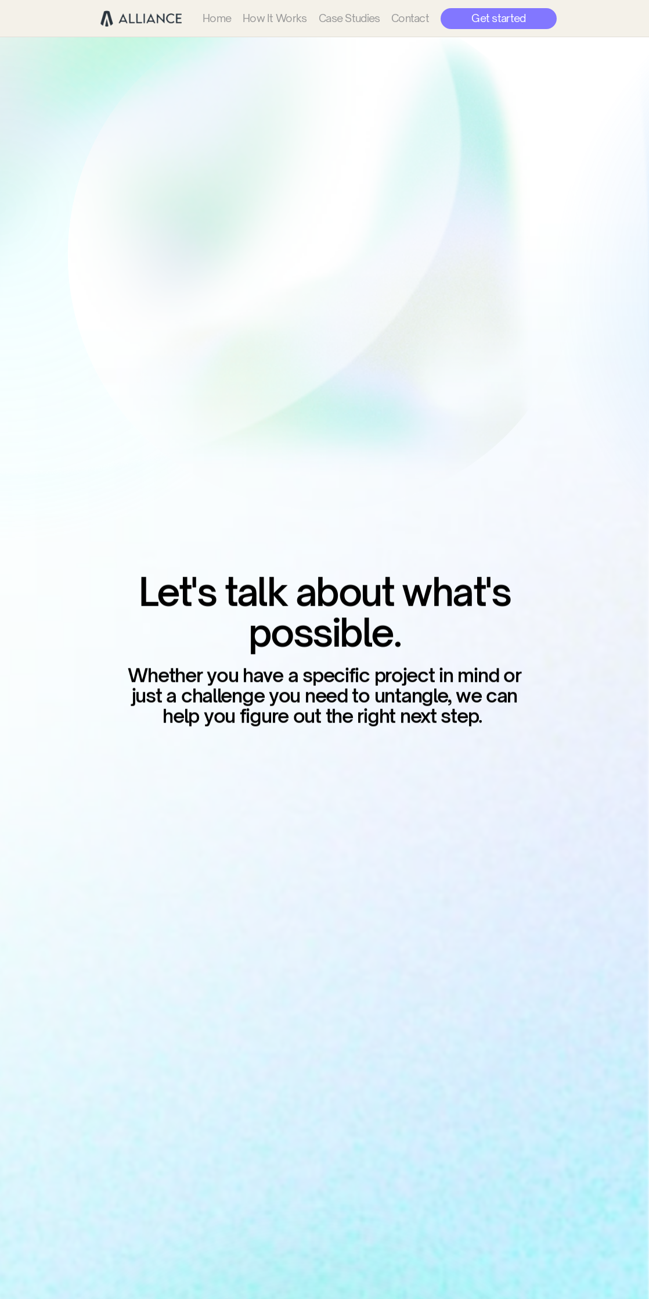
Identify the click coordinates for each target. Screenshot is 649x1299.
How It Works (275, 18)
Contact (410, 18)
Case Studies (349, 18)
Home (217, 18)
